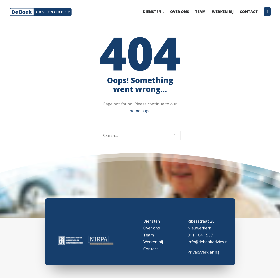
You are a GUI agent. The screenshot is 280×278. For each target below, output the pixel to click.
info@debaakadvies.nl (208, 241)
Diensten (153, 11)
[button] (174, 136)
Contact (249, 11)
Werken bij (223, 11)
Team (200, 11)
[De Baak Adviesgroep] (40, 11)
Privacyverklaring (204, 252)
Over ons (179, 11)
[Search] (140, 135)
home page (140, 110)
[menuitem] (155, 11)
